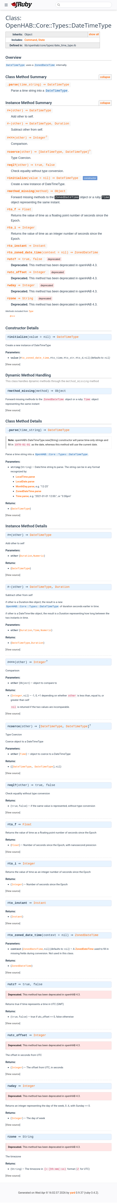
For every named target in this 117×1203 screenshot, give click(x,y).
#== (12, 317)
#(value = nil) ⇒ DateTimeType (44, 178)
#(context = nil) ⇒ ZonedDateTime (53, 253)
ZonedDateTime (45, 65)
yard (72, 1193)
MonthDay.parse (25, 487)
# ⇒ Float (19, 210)
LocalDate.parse (25, 482)
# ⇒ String (21, 299)
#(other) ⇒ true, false (31, 165)
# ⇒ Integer (21, 228)
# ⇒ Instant (27, 246)
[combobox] (83, 5)
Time (36, 630)
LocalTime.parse (25, 477)
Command (30, 40)
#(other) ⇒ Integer (27, 138)
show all (94, 34)
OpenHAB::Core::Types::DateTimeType (61, 455)
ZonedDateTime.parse (28, 491)
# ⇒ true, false (26, 259)
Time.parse (22, 496)
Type (31, 312)
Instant (40, 903)
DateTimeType (15, 65)
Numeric (38, 556)
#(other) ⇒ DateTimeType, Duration (38, 124)
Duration (26, 556)
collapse (105, 77)
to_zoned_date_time (35, 358)
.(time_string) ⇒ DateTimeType (38, 85)
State (41, 40)
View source (13, 365)
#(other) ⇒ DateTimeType (29, 110)
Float (28, 825)
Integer (40, 662)
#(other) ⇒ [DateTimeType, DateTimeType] (49, 152)
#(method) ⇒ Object (37, 191)
